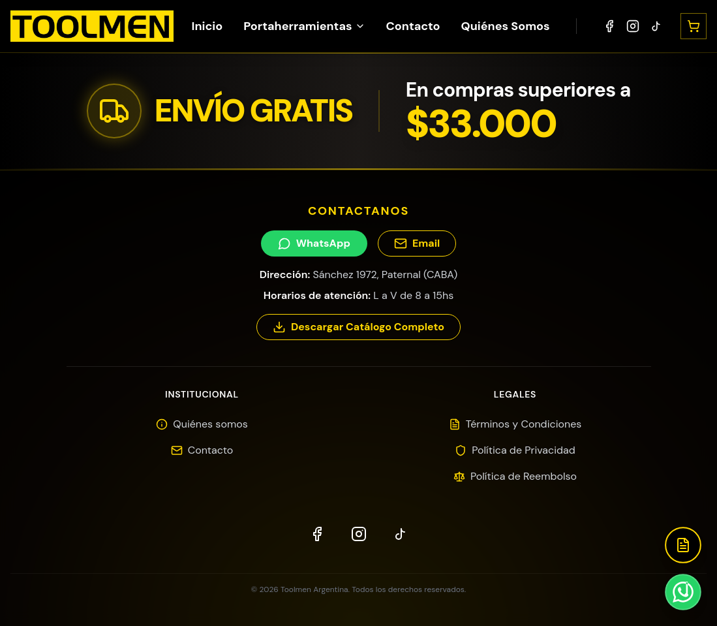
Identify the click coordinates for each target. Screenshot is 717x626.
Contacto (413, 26)
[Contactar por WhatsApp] (683, 592)
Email (417, 243)
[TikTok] (656, 26)
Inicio (206, 26)
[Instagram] (632, 26)
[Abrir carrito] (693, 26)
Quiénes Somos (505, 26)
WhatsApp (314, 243)
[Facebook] (609, 26)
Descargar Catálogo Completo (358, 327)
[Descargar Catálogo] (683, 545)
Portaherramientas (304, 26)
